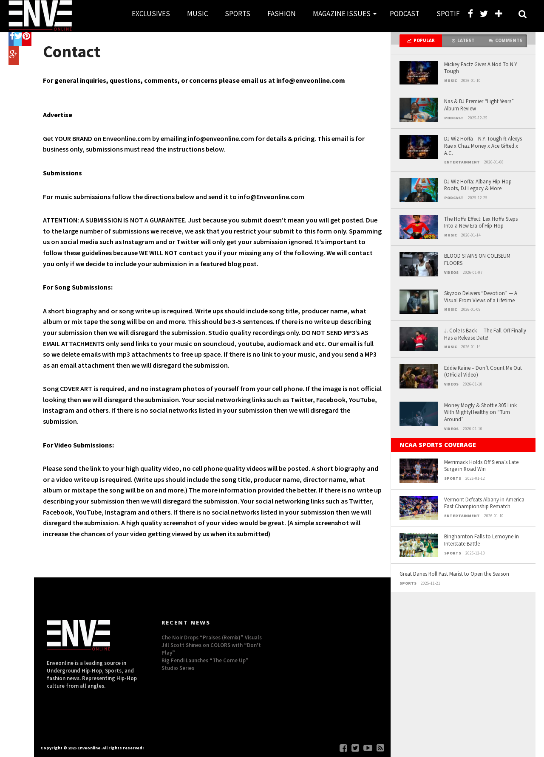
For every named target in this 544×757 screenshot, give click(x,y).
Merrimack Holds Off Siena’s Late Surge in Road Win (481, 466)
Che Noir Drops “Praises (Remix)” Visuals (212, 637)
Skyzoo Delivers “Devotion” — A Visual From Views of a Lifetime (480, 297)
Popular (421, 40)
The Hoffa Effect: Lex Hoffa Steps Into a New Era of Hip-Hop (481, 222)
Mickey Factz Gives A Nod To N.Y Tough (480, 68)
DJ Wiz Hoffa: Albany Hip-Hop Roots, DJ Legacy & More (478, 185)
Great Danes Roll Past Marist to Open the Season (454, 573)
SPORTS (237, 13)
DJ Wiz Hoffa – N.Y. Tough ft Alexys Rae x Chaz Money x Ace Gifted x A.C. (483, 145)
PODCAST (404, 13)
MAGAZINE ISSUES (342, 13)
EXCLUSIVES (151, 13)
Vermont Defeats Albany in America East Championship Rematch (484, 503)
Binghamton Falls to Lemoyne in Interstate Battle (481, 540)
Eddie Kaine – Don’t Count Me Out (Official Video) (483, 371)
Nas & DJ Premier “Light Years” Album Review (479, 105)
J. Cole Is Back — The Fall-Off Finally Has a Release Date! (485, 334)
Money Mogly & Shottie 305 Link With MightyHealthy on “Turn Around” (480, 412)
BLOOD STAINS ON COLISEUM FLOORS (477, 259)
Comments (505, 40)
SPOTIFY (449, 13)
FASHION (281, 13)
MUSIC (197, 13)
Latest (463, 40)
